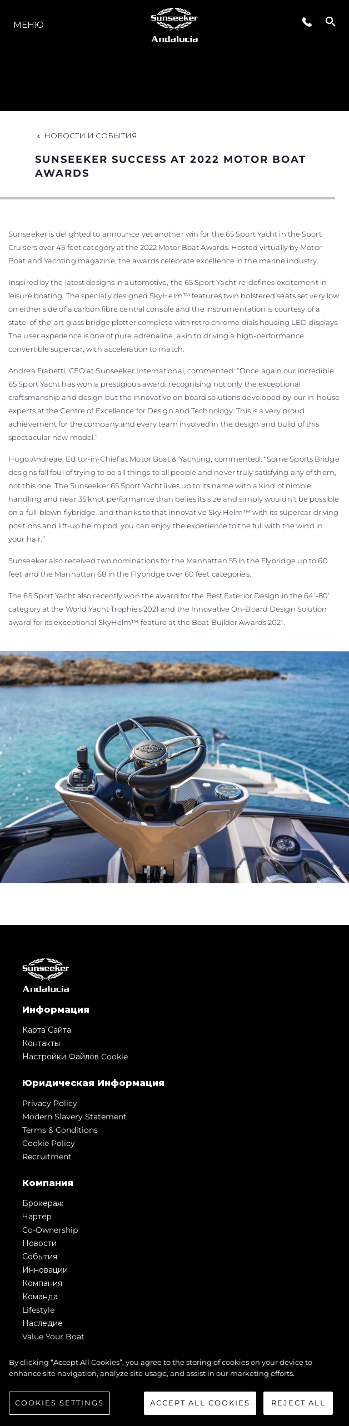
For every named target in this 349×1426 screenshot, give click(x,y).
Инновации (45, 1270)
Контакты (41, 1043)
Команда (40, 1297)
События (39, 1257)
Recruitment (47, 1157)
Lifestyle (38, 1310)
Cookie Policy (48, 1143)
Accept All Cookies (200, 1402)
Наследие (42, 1323)
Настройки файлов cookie (75, 1057)
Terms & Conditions (60, 1130)
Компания (42, 1283)
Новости (39, 1243)
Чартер (37, 1217)
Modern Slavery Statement (74, 1117)
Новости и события (86, 135)
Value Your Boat (53, 1337)
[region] (174, 1386)
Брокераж (42, 1203)
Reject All (298, 1402)
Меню (28, 24)
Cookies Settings (59, 1402)
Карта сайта (46, 1030)
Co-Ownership (50, 1230)
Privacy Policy (49, 1103)
